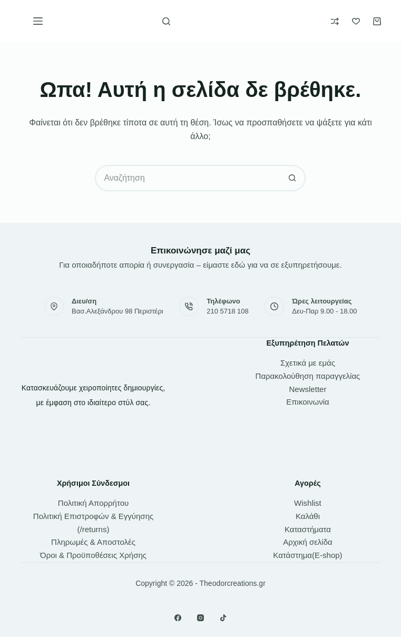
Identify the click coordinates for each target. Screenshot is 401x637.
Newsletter (308, 389)
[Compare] (335, 21)
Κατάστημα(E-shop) (307, 555)
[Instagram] (200, 617)
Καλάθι (308, 516)
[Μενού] (38, 21)
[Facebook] (177, 617)
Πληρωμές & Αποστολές (93, 541)
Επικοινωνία (307, 401)
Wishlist (307, 502)
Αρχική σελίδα (307, 541)
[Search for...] (187, 178)
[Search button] (292, 178)
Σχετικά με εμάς (307, 362)
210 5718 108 (228, 311)
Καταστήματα (308, 529)
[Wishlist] (356, 21)
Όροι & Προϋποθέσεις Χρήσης (93, 555)
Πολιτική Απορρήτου (93, 502)
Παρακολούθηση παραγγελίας (308, 375)
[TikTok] (223, 617)
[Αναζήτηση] (166, 21)
